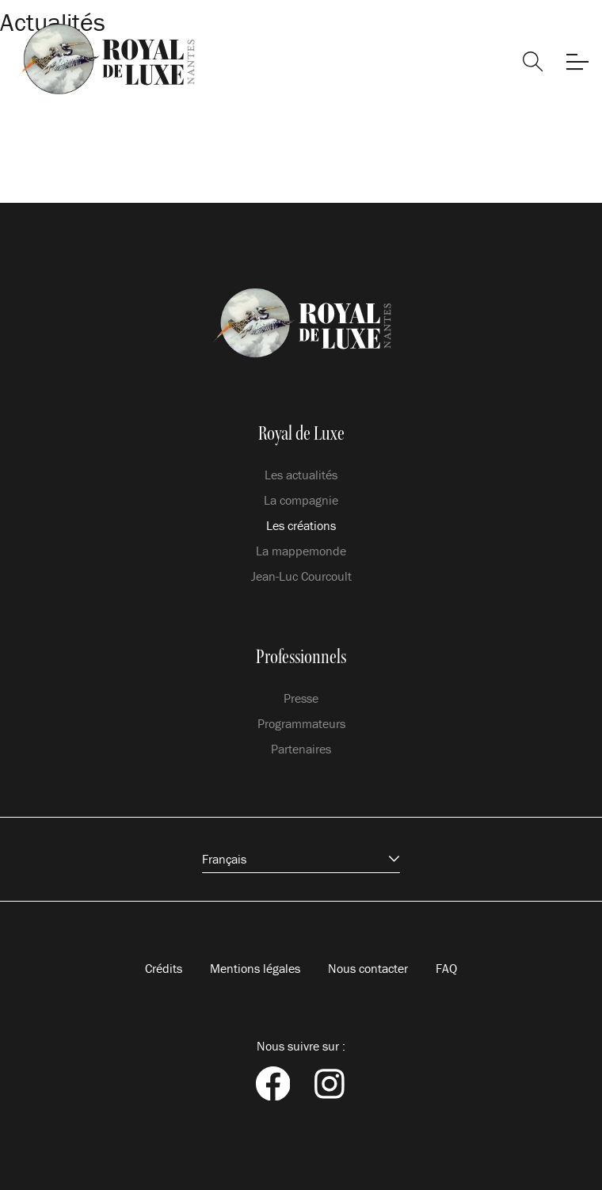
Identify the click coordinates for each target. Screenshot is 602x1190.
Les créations (301, 525)
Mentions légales (255, 968)
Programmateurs (301, 723)
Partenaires (301, 749)
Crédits (163, 968)
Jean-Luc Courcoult (301, 576)
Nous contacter (368, 968)
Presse (301, 698)
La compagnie (301, 500)
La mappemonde (301, 551)
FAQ (446, 968)
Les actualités (301, 474)
